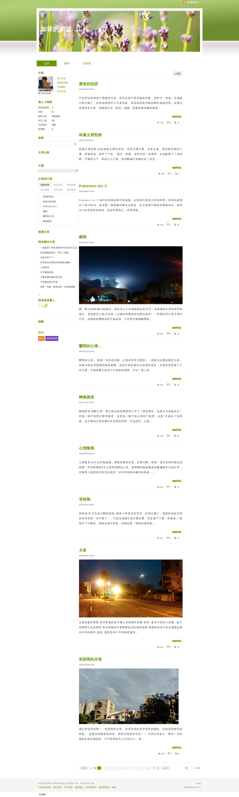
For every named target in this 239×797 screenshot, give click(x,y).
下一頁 (155, 768)
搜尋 (75, 143)
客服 (114, 787)
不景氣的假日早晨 (49, 282)
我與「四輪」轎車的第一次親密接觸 (57, 287)
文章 (46, 63)
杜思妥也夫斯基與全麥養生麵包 (55, 262)
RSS (41, 338)
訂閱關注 (61, 87)
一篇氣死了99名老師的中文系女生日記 (58, 247)
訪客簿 (87, 63)
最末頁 (165, 768)
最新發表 (45, 185)
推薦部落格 (62, 82)
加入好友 (61, 78)
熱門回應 (58, 190)
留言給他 (61, 91)
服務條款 (79, 787)
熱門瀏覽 (45, 190)
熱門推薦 (71, 190)
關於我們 (57, 787)
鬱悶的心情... (90, 346)
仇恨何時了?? (46, 257)
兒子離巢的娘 (46, 272)
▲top (198, 783)
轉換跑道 (86, 397)
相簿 (66, 63)
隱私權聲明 (104, 787)
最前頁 (84, 768)
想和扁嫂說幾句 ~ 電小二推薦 (54, 252)
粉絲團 (42, 794)
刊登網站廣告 (44, 787)
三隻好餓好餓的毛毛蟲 (51, 277)
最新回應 (58, 185)
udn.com (197, 787)
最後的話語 (88, 84)
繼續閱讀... (177, 116)
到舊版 (79, 30)
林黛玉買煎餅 (90, 135)
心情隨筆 (86, 448)
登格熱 (84, 499)
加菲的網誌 (56, 29)
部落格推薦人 (46, 300)
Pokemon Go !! (93, 186)
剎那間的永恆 (90, 659)
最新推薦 (71, 185)
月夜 (83, 550)
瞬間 (83, 237)
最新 (178, 73)
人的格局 (44, 267)
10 (147, 768)
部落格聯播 (51, 338)
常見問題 (68, 787)
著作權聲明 (91, 787)
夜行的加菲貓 (44, 93)
